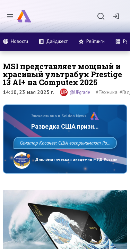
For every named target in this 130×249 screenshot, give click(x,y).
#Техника (107, 92)
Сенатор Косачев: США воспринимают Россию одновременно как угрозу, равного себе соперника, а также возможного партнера (63, 158)
